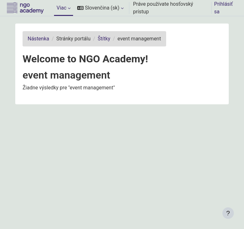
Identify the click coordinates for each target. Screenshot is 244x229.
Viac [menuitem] (61, 8)
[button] (100, 8)
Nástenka (38, 39)
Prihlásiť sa (223, 8)
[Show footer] (228, 213)
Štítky (104, 39)
